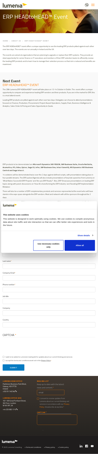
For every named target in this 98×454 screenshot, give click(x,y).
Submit (13, 367)
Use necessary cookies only (48, 245)
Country (6, 319)
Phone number (9, 284)
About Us (16, 41)
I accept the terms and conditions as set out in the (27, 360)
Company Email (9, 272)
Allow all (80, 245)
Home (5, 41)
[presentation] (25, 345)
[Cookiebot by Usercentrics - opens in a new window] (83, 205)
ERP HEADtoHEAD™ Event (37, 41)
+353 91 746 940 (10, 391)
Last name (7, 261)
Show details (84, 235)
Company (6, 308)
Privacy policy (50, 447)
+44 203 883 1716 (10, 409)
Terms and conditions (33, 447)
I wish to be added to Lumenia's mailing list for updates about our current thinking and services (37, 357)
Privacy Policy (46, 360)
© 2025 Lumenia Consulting (12, 447)
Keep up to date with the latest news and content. (50, 386)
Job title (6, 296)
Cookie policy (64, 447)
